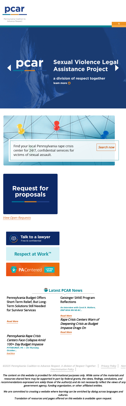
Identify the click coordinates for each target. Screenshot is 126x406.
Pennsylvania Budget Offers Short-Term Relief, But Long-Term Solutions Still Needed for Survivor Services (26, 304)
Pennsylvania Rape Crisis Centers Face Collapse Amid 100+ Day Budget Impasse (26, 340)
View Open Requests (17, 218)
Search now (106, 147)
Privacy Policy (108, 366)
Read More (12, 321)
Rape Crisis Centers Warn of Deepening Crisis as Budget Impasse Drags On (79, 323)
